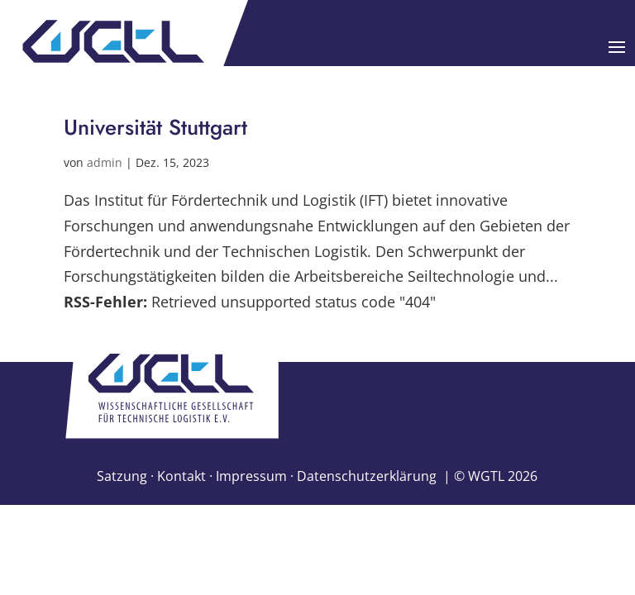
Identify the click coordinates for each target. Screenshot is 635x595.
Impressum (251, 476)
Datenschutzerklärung (367, 476)
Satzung (122, 476)
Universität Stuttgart (155, 127)
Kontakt (181, 476)
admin (104, 162)
